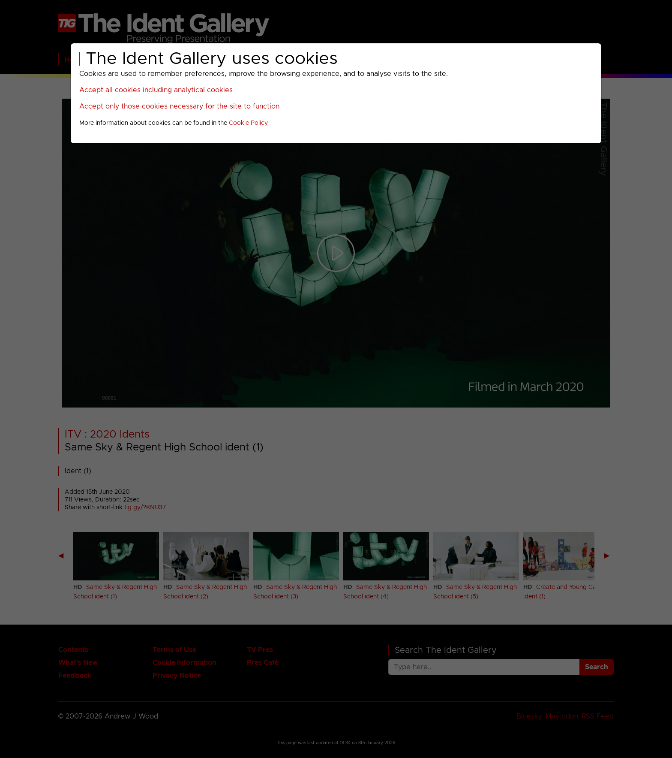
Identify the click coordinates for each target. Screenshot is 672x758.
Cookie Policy (248, 123)
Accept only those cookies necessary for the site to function (179, 106)
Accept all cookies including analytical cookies (156, 90)
